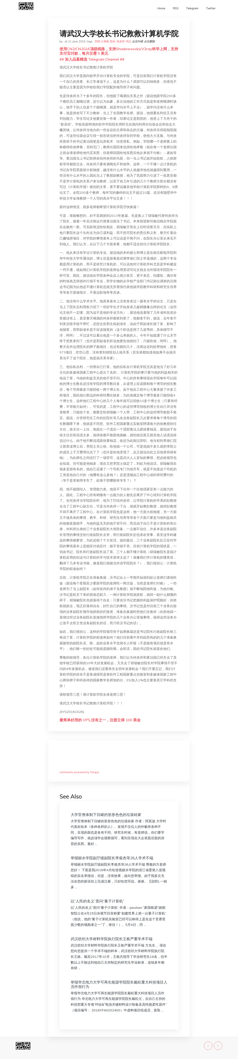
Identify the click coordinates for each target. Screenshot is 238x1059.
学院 (97, 41)
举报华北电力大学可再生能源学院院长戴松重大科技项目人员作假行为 (119, 984)
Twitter (211, 8)
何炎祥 (120, 41)
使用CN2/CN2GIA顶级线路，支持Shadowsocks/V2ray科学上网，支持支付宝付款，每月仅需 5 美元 (119, 51)
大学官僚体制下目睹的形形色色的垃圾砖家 (106, 814)
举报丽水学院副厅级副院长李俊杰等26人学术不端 (112, 858)
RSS (175, 8)
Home (161, 8)
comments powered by (79, 772)
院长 (113, 41)
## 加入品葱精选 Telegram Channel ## (92, 59)
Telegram (192, 8)
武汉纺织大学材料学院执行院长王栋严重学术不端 (111, 938)
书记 (128, 41)
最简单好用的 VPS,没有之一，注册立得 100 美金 (100, 720)
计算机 (105, 41)
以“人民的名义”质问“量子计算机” (97, 901)
